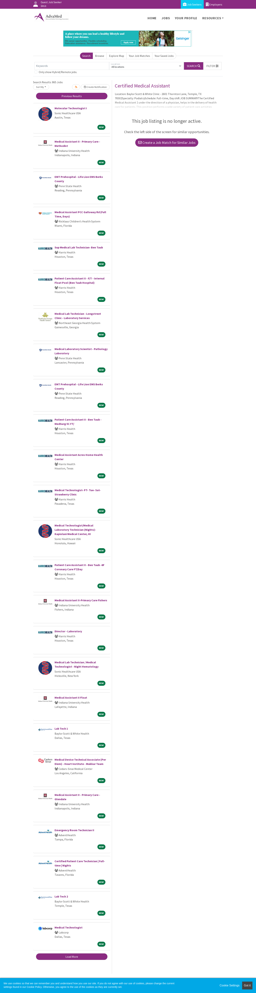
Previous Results (72, 96)
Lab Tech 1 (61, 728)
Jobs (166, 18)
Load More (71, 956)
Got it (247, 985)
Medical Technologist (68, 927)
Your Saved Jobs (164, 56)
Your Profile (186, 18)
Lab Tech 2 (61, 896)
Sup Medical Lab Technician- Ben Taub (79, 247)
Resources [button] (211, 18)
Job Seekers (192, 4)
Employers (214, 4)
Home (152, 18)
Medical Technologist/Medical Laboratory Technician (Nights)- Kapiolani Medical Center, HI (75, 530)
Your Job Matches (139, 56)
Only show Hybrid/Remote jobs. (58, 72)
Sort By (40, 87)
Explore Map (116, 56)
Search (86, 56)
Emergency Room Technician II (74, 830)
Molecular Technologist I (71, 108)
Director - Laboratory (68, 631)
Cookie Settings (229, 985)
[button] (212, 66)
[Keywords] (71, 66)
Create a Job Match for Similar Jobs (166, 142)
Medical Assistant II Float (71, 697)
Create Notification (95, 87)
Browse (99, 56)
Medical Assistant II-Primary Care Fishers (81, 600)
